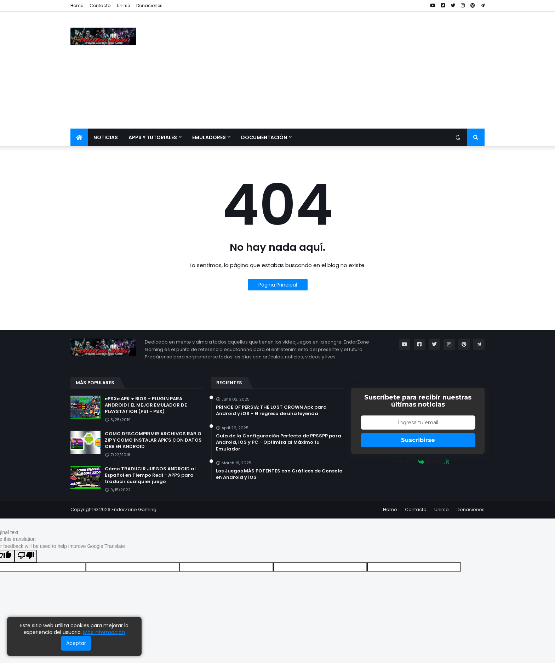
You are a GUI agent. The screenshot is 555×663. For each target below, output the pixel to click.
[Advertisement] (356, 70)
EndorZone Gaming (133, 509)
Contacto (100, 5)
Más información (104, 632)
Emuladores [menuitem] (209, 137)
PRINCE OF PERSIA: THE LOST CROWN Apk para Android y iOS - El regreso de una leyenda (271, 410)
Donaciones (149, 5)
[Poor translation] (26, 556)
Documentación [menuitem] (264, 137)
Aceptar (76, 643)
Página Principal (277, 284)
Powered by (418, 461)
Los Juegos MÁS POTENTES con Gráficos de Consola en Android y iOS (279, 474)
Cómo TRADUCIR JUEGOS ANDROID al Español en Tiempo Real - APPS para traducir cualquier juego (150, 475)
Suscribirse (418, 440)
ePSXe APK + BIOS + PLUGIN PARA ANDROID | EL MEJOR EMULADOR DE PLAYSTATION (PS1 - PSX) (146, 405)
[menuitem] (79, 137)
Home (76, 5)
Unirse (123, 5)
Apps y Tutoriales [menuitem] (152, 137)
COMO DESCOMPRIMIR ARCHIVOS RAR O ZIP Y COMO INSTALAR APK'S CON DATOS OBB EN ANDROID (153, 440)
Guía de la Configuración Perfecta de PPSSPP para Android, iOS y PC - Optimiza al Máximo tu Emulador (278, 442)
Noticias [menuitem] (105, 137)
